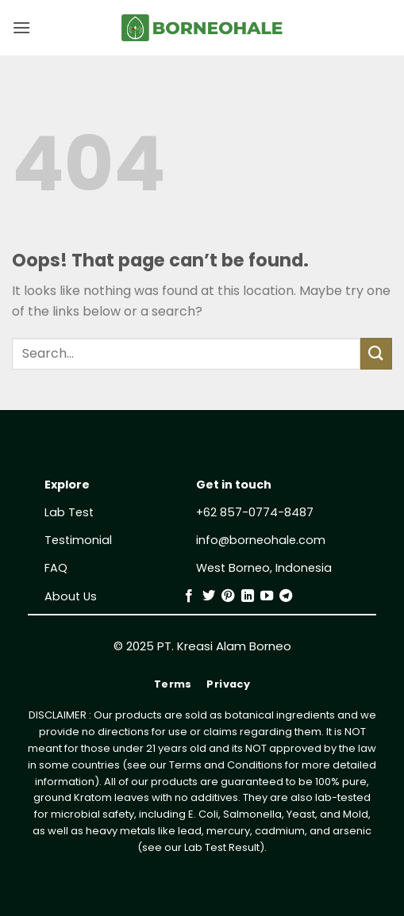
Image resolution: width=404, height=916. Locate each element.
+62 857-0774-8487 (255, 512)
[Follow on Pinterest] (227, 596)
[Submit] (376, 353)
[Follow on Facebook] (189, 596)
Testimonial (78, 540)
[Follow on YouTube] (266, 596)
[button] (21, 27)
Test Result (232, 847)
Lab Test (69, 512)
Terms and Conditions (226, 764)
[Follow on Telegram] (285, 596)
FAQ (55, 568)
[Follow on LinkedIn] (247, 596)
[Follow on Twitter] (208, 596)
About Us (70, 596)
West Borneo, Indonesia (264, 568)
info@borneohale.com (260, 540)
